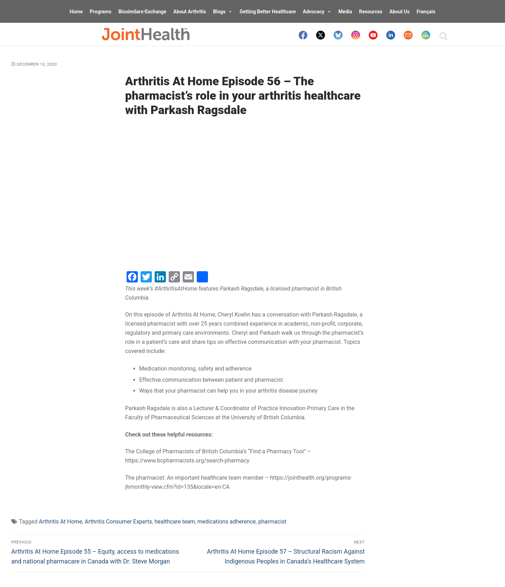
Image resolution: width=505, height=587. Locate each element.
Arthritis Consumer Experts (118, 521)
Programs (101, 11)
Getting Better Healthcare (268, 11)
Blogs (223, 11)
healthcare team (175, 521)
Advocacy (317, 11)
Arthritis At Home (60, 521)
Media (345, 11)
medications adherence (226, 521)
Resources (371, 11)
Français (426, 11)
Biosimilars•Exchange (143, 11)
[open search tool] (443, 36)
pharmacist (272, 521)
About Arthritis (189, 11)
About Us (399, 11)
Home (76, 11)
